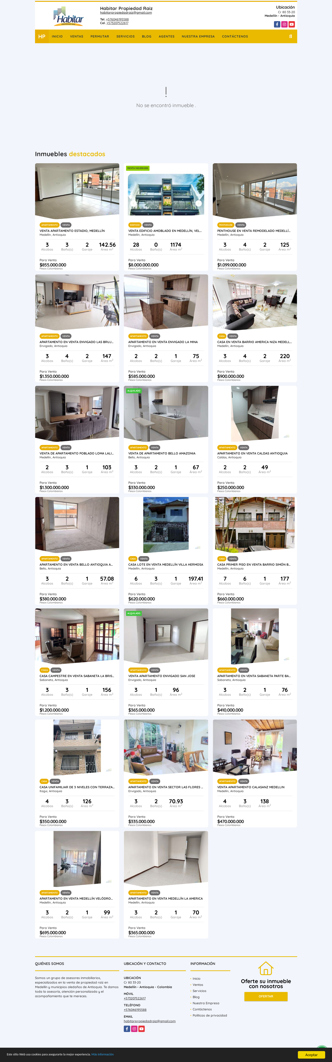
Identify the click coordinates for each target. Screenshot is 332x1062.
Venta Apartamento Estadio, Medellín (72, 231)
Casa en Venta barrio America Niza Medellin (255, 342)
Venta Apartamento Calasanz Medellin (250, 787)
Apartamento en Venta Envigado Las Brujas (77, 342)
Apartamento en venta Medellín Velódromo (77, 898)
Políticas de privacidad (210, 1015)
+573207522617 (117, 23)
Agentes (167, 36)
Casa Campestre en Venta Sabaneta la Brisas (77, 676)
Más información (121, 1055)
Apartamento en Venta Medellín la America (165, 898)
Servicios (126, 36)
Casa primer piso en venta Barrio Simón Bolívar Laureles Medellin (255, 564)
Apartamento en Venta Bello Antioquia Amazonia (77, 564)
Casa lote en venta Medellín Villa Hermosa (165, 564)
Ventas (76, 36)
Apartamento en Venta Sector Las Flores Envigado (166, 787)
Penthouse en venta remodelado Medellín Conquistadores (255, 231)
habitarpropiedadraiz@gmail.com (126, 12)
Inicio (57, 36)
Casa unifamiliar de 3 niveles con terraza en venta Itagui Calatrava (77, 787)
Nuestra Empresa (198, 36)
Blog (147, 36)
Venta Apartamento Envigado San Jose (161, 676)
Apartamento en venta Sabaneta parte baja (255, 676)
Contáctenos (235, 36)
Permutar (100, 36)
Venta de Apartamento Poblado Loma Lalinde (77, 453)
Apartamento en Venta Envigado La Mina (163, 342)
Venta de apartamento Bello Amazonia (161, 453)
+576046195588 (117, 19)
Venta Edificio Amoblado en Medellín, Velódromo (166, 231)
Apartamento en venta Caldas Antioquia (252, 453)
